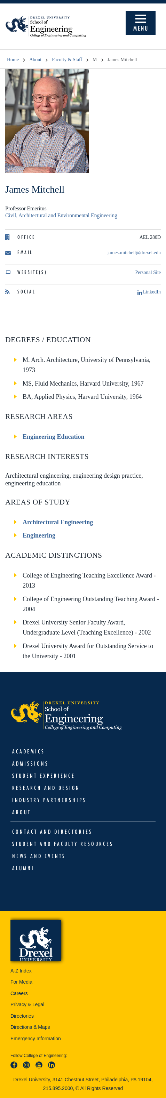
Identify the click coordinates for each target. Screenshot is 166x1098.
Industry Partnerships (49, 800)
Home (13, 59)
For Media (21, 982)
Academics (28, 751)
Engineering (39, 535)
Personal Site (148, 272)
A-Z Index (21, 971)
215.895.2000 (58, 1088)
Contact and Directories (52, 831)
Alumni (23, 868)
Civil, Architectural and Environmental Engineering (61, 215)
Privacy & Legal (27, 1004)
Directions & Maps (30, 1027)
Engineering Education (54, 436)
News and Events (39, 856)
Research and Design (46, 787)
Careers (19, 993)
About (35, 59)
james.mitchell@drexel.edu (134, 252)
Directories (22, 1016)
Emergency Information (35, 1038)
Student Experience (43, 775)
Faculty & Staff (67, 59)
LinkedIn (149, 292)
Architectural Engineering (58, 522)
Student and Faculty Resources (62, 843)
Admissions (30, 763)
